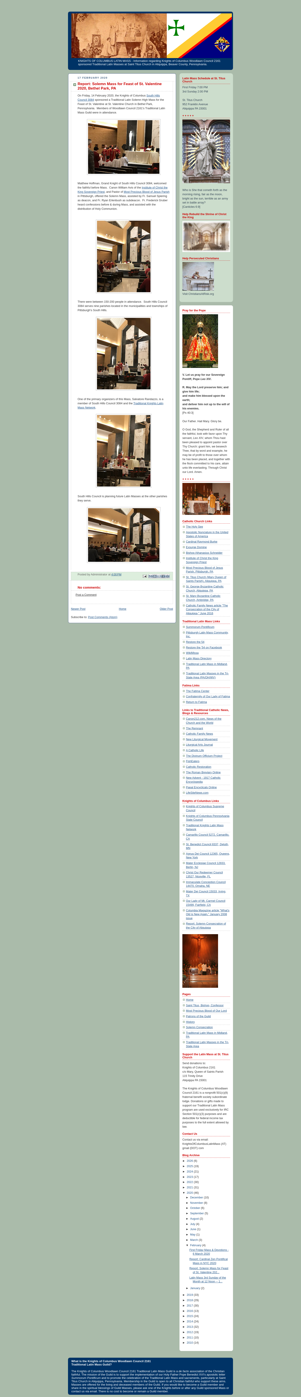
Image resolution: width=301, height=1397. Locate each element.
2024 (190, 1171)
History (190, 1022)
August (195, 1218)
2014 (190, 1321)
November (197, 1202)
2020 (190, 1192)
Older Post (166, 608)
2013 (190, 1326)
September (197, 1213)
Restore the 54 (195, 642)
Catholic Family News (199, 733)
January (195, 1288)
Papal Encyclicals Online (201, 787)
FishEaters (192, 761)
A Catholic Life (195, 750)
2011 (190, 1337)
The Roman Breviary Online (203, 772)
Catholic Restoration (198, 766)
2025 (190, 1166)
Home (122, 608)
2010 (190, 1342)
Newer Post (78, 608)
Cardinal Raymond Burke (201, 541)
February (196, 1245)
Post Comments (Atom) (102, 617)
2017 (190, 1305)
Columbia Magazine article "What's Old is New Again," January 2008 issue (207, 914)
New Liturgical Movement (202, 739)
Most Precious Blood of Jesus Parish (146, 191)
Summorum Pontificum (200, 627)
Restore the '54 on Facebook (204, 647)
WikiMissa (192, 652)
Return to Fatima (196, 702)
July (193, 1224)
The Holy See (194, 526)
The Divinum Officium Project (204, 755)
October (195, 1208)
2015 (190, 1316)
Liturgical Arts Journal (199, 744)
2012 (190, 1332)
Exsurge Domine (196, 547)
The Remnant (194, 728)
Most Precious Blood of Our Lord (206, 1010)
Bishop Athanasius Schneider (204, 552)
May (193, 1234)
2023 (190, 1177)
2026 (190, 1160)
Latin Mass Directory (199, 658)
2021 (190, 1187)
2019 (190, 1294)
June (193, 1229)
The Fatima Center (197, 691)
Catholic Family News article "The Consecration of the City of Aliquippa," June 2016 (207, 609)
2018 (190, 1300)
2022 (190, 1182)
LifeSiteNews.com (197, 792)
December (197, 1197)
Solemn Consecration (199, 1027)
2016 (190, 1311)
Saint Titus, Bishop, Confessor (205, 1005)
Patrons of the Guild (198, 1016)
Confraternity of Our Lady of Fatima (208, 696)
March (194, 1240)
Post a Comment (86, 594)
